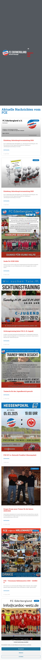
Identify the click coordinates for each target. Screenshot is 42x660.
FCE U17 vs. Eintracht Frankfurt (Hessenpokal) (20, 455)
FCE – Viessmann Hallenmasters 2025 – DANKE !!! (20, 581)
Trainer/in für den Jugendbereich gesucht (18, 391)
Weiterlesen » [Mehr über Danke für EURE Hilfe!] (7, 270)
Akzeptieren (21, 649)
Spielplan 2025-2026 (30, 54)
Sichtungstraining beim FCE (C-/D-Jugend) (18, 331)
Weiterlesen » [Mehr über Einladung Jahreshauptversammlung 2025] (7, 201)
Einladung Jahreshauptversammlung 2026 (19, 140)
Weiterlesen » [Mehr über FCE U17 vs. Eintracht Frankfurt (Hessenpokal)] (7, 458)
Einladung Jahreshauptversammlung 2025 (19, 191)
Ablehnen (21, 652)
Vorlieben (21, 656)
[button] (28, 48)
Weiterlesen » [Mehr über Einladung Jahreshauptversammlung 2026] (7, 150)
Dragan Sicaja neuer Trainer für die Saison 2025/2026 (18, 510)
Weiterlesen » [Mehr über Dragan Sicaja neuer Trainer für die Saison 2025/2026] (7, 520)
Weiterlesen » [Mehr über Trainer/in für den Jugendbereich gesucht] (7, 394)
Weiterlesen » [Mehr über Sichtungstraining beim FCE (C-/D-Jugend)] (7, 340)
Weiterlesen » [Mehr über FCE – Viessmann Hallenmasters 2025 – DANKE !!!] (7, 590)
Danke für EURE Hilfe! (11, 261)
